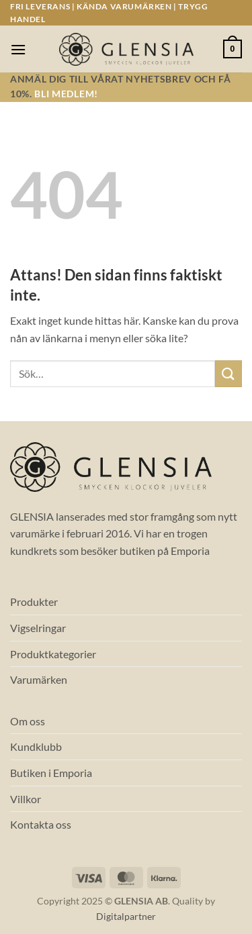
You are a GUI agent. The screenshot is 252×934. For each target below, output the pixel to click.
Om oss (27, 721)
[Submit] (228, 373)
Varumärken (38, 679)
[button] (18, 49)
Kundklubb (36, 746)
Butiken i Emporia (51, 772)
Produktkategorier (53, 653)
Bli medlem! (65, 94)
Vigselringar (38, 627)
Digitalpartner (126, 916)
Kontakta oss (40, 824)
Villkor (25, 798)
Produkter (34, 601)
